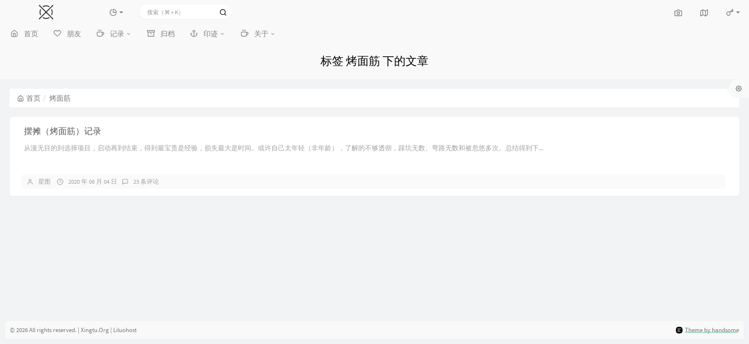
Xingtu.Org (95, 330)
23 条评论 (146, 181)
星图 (44, 181)
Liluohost (125, 330)
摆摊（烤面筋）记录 (62, 130)
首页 (29, 98)
